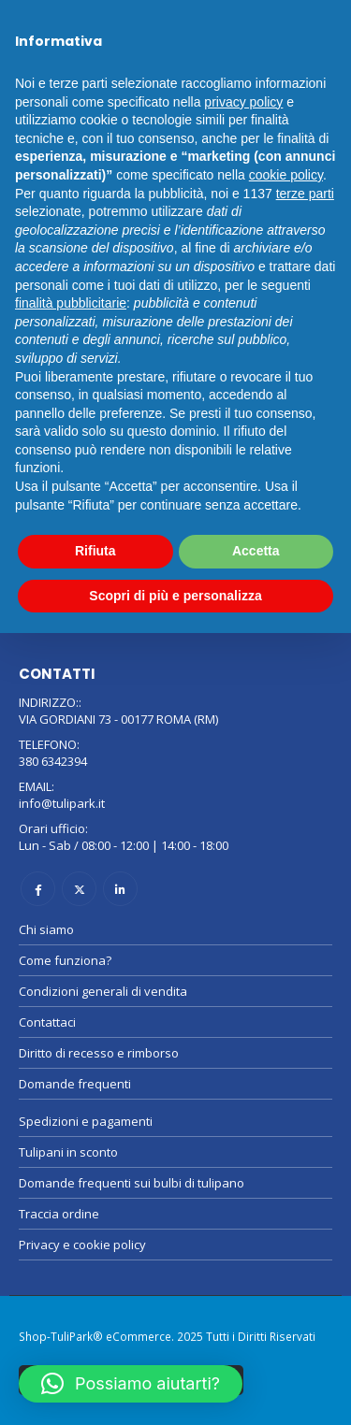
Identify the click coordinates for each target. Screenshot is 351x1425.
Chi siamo (46, 929)
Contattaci (47, 1022)
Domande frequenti (75, 1083)
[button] (130, 1384)
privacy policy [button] (243, 101)
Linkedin (120, 888)
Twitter (79, 888)
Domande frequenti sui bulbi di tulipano (131, 1182)
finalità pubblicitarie (70, 302)
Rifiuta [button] (95, 550)
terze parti (305, 193)
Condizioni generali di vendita (103, 991)
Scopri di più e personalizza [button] (175, 595)
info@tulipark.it (62, 803)
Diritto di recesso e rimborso (99, 1052)
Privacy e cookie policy (82, 1244)
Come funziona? (65, 960)
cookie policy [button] (286, 174)
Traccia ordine (59, 1213)
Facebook (38, 888)
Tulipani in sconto (68, 1152)
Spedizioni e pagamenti (86, 1121)
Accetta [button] (256, 550)
